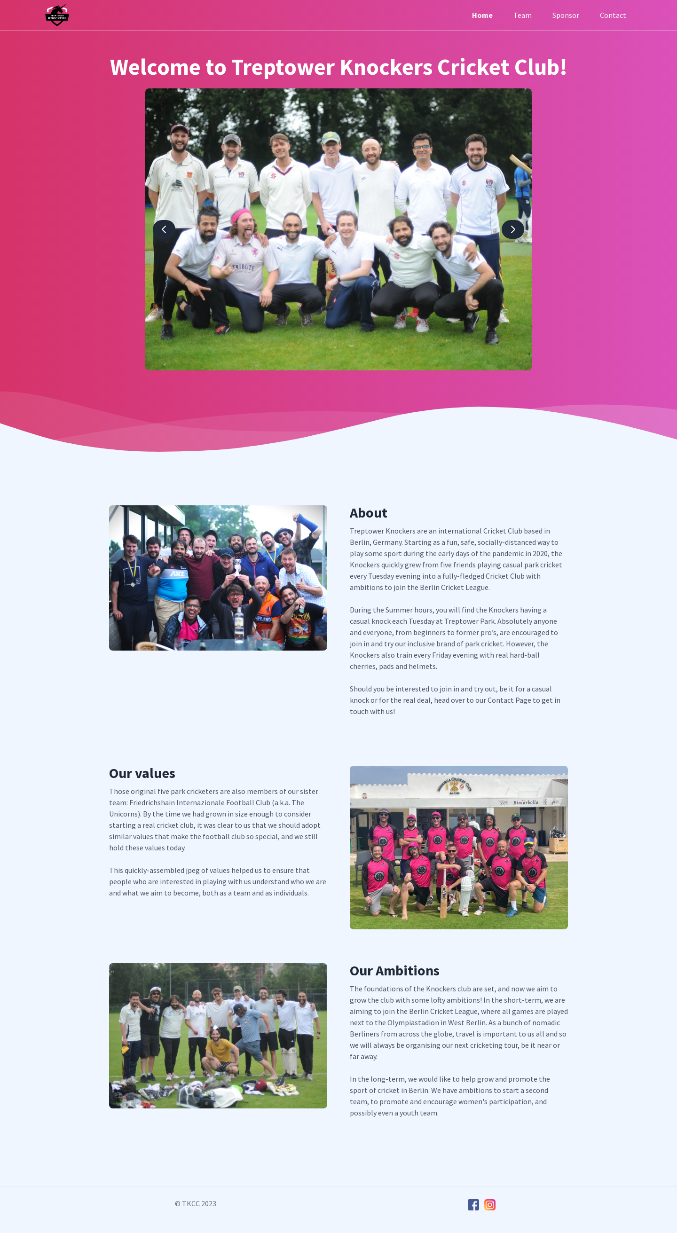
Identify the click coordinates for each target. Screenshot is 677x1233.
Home (482, 15)
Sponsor (565, 15)
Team (522, 15)
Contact (613, 15)
